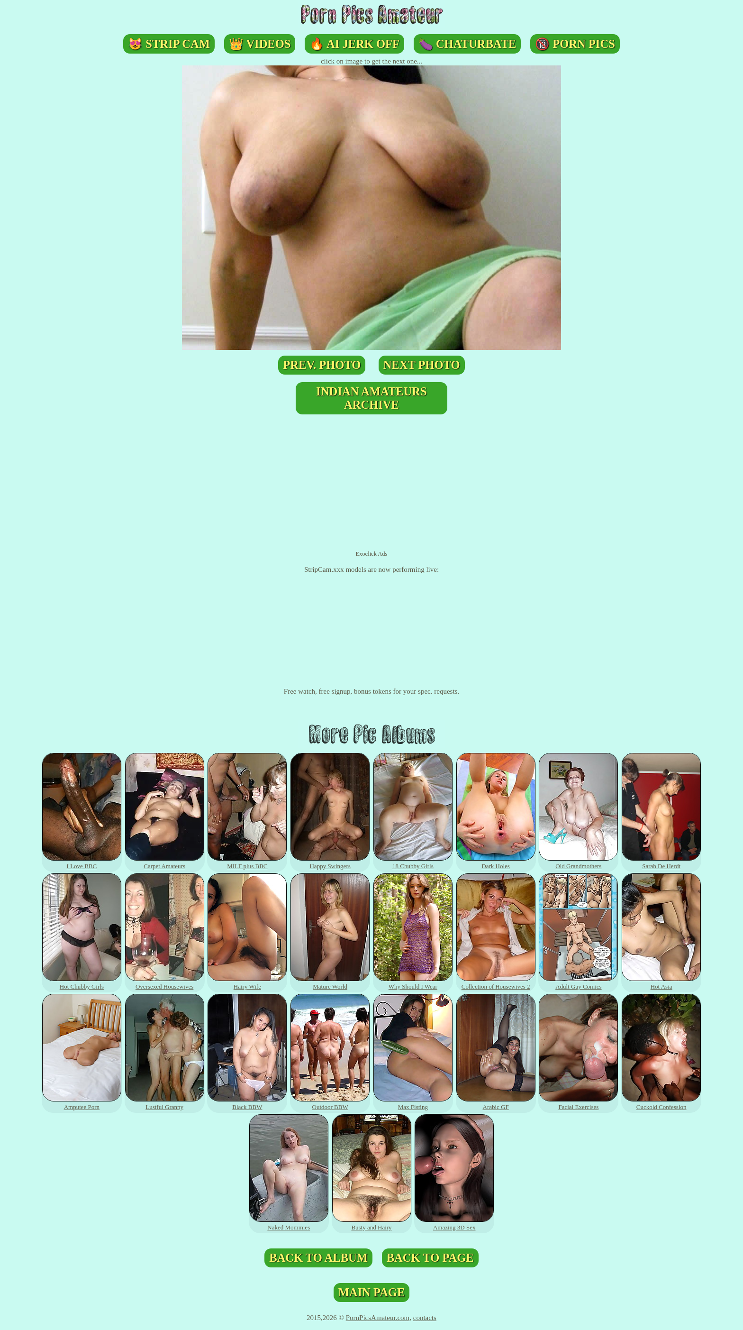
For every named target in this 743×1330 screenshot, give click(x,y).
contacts (424, 1317)
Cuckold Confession (661, 1103)
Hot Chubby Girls (81, 982)
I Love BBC (81, 862)
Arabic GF (495, 1103)
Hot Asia (661, 982)
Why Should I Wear (413, 982)
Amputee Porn (81, 1103)
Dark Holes (495, 862)
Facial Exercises (578, 1103)
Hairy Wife (247, 982)
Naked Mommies (288, 1223)
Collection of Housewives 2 (495, 982)
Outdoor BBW (330, 1103)
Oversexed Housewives (164, 982)
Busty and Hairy (371, 1223)
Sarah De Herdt (661, 862)
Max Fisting (413, 1103)
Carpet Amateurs (164, 862)
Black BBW (247, 1103)
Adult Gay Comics (578, 982)
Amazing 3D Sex (454, 1223)
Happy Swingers (330, 862)
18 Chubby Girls (413, 862)
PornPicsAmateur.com (378, 1317)
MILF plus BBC (247, 862)
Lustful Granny (164, 1103)
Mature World (330, 982)
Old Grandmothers (578, 862)
